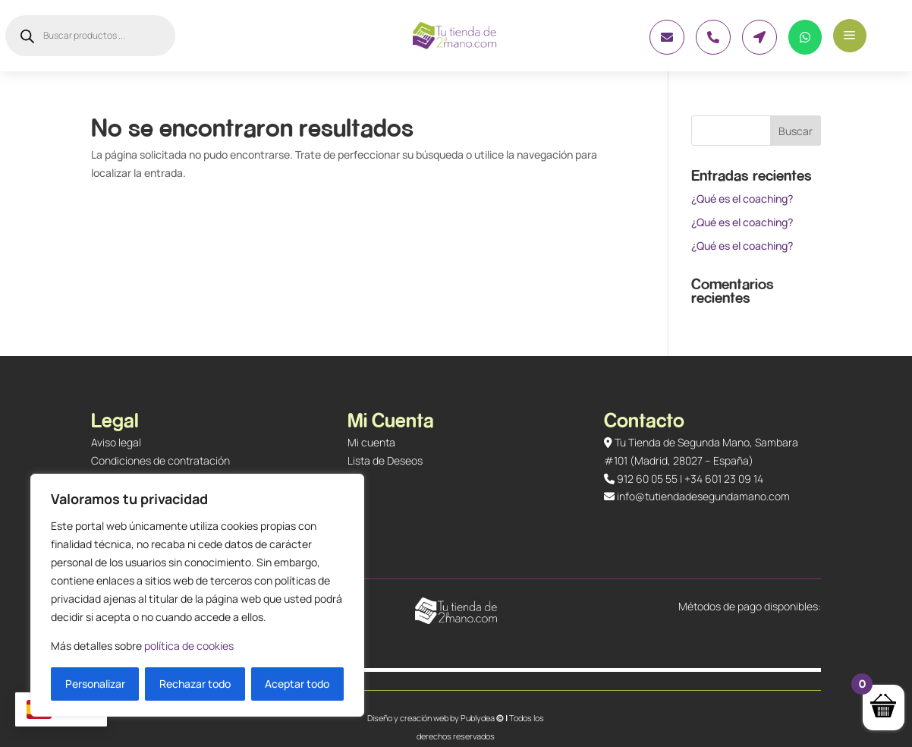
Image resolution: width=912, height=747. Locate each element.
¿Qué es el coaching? (742, 198)
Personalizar (95, 683)
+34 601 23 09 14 (723, 478)
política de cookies (189, 645)
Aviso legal (116, 442)
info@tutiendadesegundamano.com (703, 496)
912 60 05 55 (647, 478)
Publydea (478, 717)
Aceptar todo (297, 683)
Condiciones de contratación (160, 460)
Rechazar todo (195, 683)
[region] (197, 595)
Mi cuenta (371, 442)
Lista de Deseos (385, 460)
